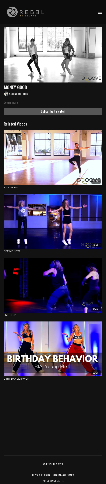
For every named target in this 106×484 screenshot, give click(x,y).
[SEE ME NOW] (53, 251)
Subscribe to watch (53, 111)
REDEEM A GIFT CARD (63, 475)
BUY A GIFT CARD (41, 475)
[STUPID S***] (53, 188)
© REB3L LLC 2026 (53, 464)
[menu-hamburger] (100, 12)
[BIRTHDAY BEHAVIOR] (53, 379)
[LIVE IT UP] (53, 315)
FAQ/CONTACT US (53, 480)
